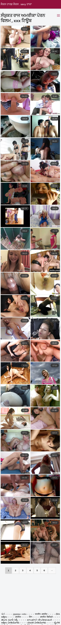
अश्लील (18, 617)
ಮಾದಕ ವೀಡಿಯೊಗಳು (36, 623)
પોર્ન (3, 614)
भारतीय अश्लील (41, 614)
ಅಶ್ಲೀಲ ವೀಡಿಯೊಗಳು (10, 623)
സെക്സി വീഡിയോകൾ (40, 620)
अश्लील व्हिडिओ (46, 617)
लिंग (30, 617)
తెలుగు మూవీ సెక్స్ (9, 620)
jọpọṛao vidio (20, 614)
